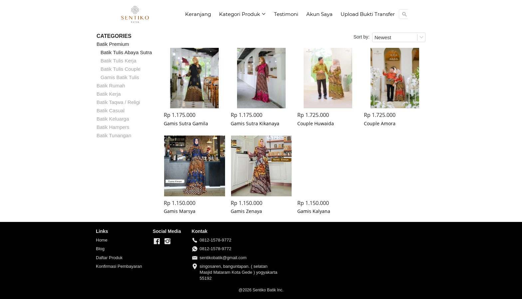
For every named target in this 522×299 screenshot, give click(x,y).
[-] (157, 241)
